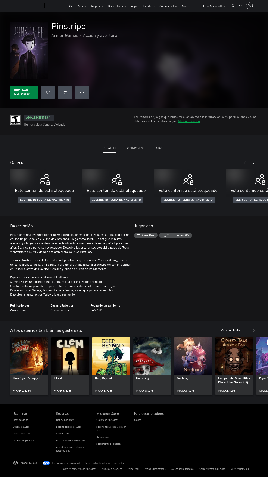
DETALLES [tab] (109, 148)
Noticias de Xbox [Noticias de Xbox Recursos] (65, 419)
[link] (29, 366)
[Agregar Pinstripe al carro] (65, 92)
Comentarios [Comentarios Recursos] (62, 433)
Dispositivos (115, 6)
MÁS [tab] (159, 148)
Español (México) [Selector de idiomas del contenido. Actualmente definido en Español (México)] (28, 462)
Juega (133, 6)
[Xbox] (56, 6)
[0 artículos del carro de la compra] (240, 5)
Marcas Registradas (155, 468)
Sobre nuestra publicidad (212, 468)
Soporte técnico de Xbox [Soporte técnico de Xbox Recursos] (68, 426)
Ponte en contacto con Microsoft (79, 468)
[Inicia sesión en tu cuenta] (249, 6)
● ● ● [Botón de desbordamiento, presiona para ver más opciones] (82, 92)
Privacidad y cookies (111, 468)
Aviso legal (133, 468)
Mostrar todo (230, 330)
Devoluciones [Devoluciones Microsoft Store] (103, 437)
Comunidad (166, 6)
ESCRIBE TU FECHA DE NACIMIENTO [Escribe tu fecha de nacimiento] (44, 200)
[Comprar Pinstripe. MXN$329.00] (24, 92)
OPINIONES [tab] (135, 148)
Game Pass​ (76, 6)
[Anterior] (245, 163)
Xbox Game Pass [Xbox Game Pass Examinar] (22, 433)
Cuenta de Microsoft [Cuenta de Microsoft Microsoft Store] (107, 419)
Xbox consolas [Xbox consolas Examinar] (20, 419)
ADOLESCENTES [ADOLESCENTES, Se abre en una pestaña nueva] (39, 117)
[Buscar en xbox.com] (232, 5)
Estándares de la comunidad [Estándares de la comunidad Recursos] (70, 440)
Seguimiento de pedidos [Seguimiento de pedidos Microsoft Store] (108, 443)
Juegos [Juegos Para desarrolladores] (137, 419)
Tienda (147, 6)
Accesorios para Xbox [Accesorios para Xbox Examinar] (24, 440)
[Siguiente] (253, 163)
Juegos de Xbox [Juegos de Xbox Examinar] (21, 426)
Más (184, 6)
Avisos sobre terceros (182, 468)
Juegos (95, 6)
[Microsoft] (28, 6)
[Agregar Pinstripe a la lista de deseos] (48, 92)
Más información (189, 121)
